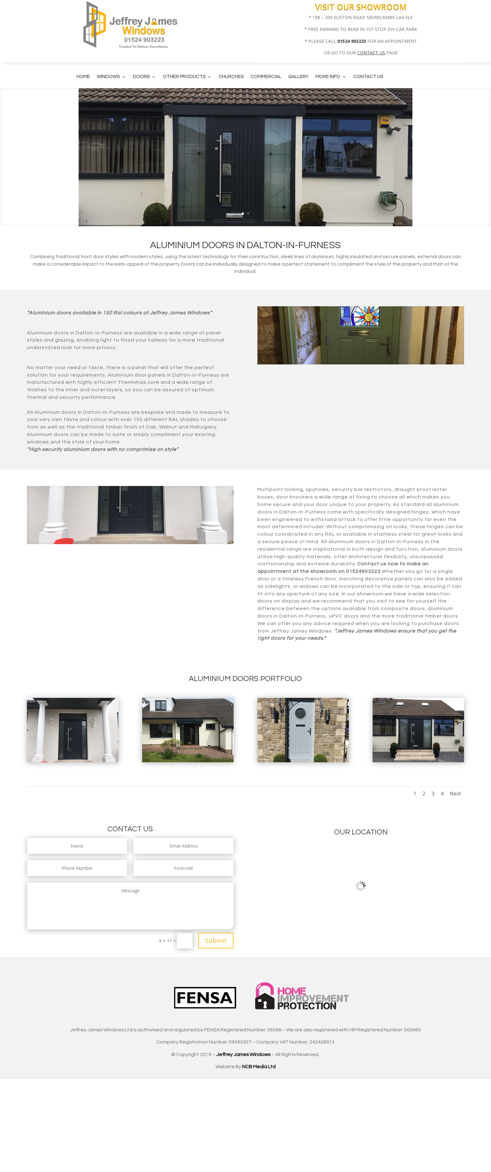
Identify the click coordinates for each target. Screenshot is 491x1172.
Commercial (266, 77)
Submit (216, 940)
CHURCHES (231, 77)
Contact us (368, 77)
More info (327, 77)
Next (455, 793)
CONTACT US (371, 53)
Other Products (184, 77)
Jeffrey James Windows (243, 1054)
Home (83, 77)
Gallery (298, 77)
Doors (141, 77)
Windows (108, 77)
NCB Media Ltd (259, 1066)
